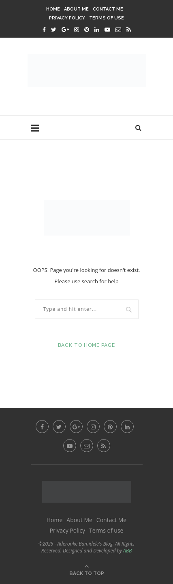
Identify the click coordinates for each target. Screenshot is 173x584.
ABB (127, 550)
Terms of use (106, 18)
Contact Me (108, 9)
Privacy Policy (67, 18)
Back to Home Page (86, 345)
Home (53, 9)
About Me (76, 9)
